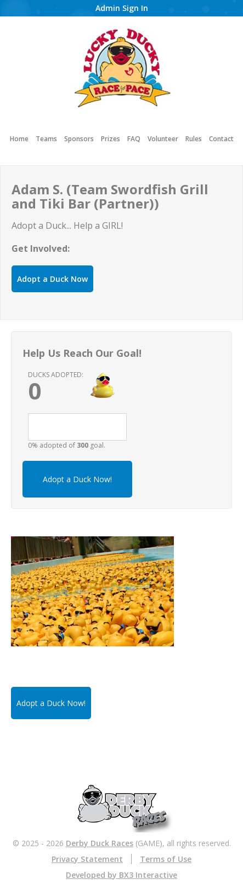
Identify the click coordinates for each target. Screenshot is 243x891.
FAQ (133, 138)
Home (19, 138)
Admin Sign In (121, 8)
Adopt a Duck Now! (77, 479)
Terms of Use (165, 859)
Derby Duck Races (99, 843)
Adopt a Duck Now (52, 279)
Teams (46, 138)
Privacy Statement (87, 859)
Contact (221, 138)
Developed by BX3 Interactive (121, 875)
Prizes (110, 138)
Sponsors (79, 138)
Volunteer (163, 138)
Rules (193, 138)
